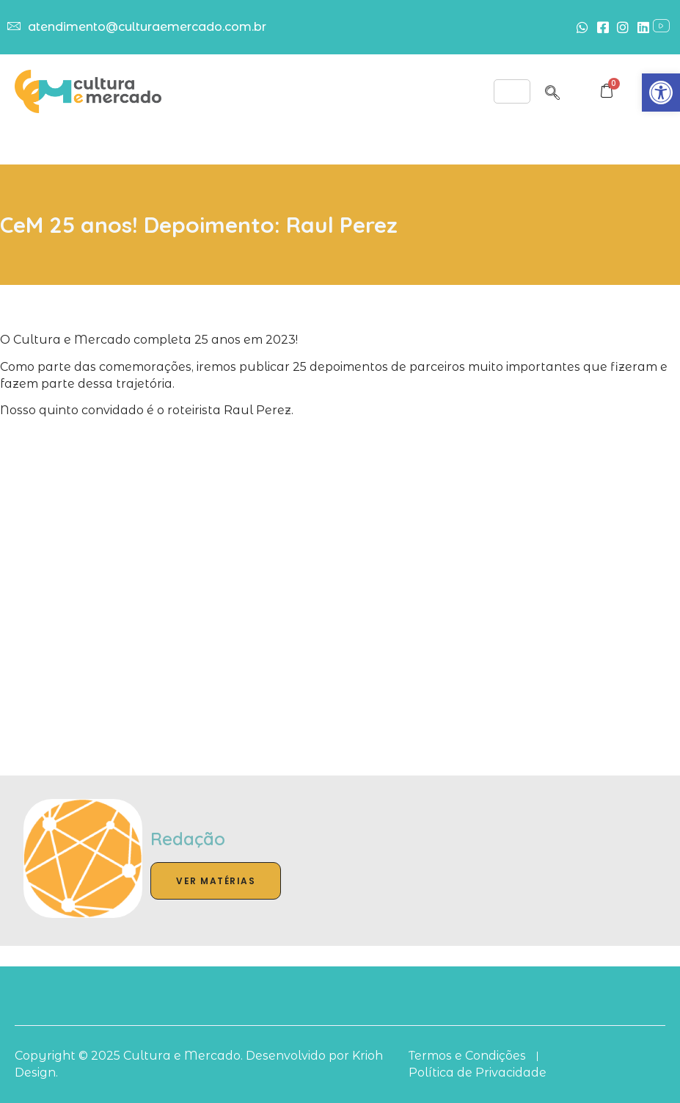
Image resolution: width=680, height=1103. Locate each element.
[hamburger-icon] (512, 91)
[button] (661, 92)
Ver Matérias (215, 881)
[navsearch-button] (552, 90)
